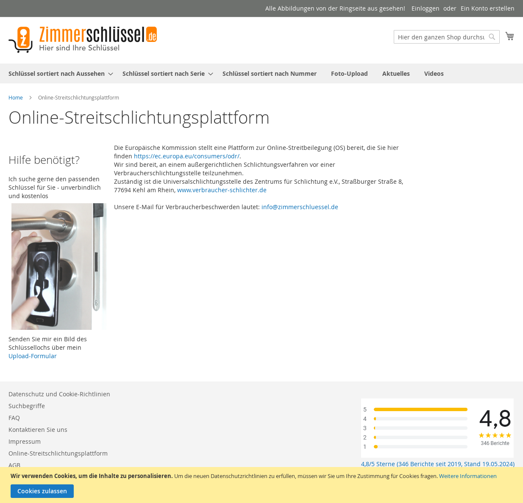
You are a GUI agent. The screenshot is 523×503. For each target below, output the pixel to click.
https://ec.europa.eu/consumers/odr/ (186, 156)
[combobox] (447, 37)
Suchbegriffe (26, 406)
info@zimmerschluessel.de (300, 207)
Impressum (24, 441)
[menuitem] (58, 73)
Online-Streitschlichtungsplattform (58, 453)
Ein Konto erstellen (488, 8)
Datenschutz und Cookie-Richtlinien (59, 394)
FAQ (14, 418)
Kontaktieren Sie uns (37, 430)
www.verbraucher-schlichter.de (222, 190)
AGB (14, 465)
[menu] (261, 73)
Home (15, 97)
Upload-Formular (32, 356)
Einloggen (426, 8)
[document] (263, 485)
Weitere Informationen (468, 476)
